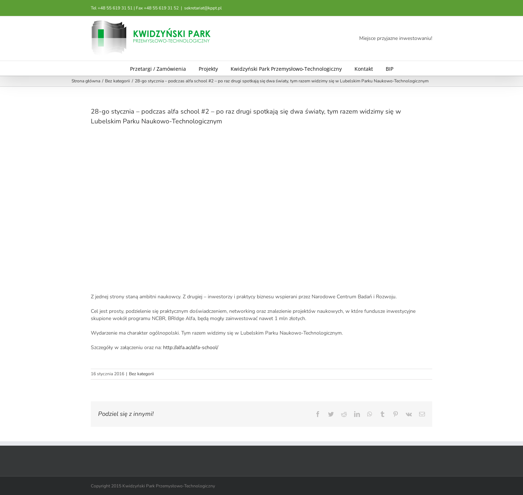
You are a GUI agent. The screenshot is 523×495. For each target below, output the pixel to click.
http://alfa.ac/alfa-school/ (190, 347)
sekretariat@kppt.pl (203, 8)
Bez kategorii (141, 374)
